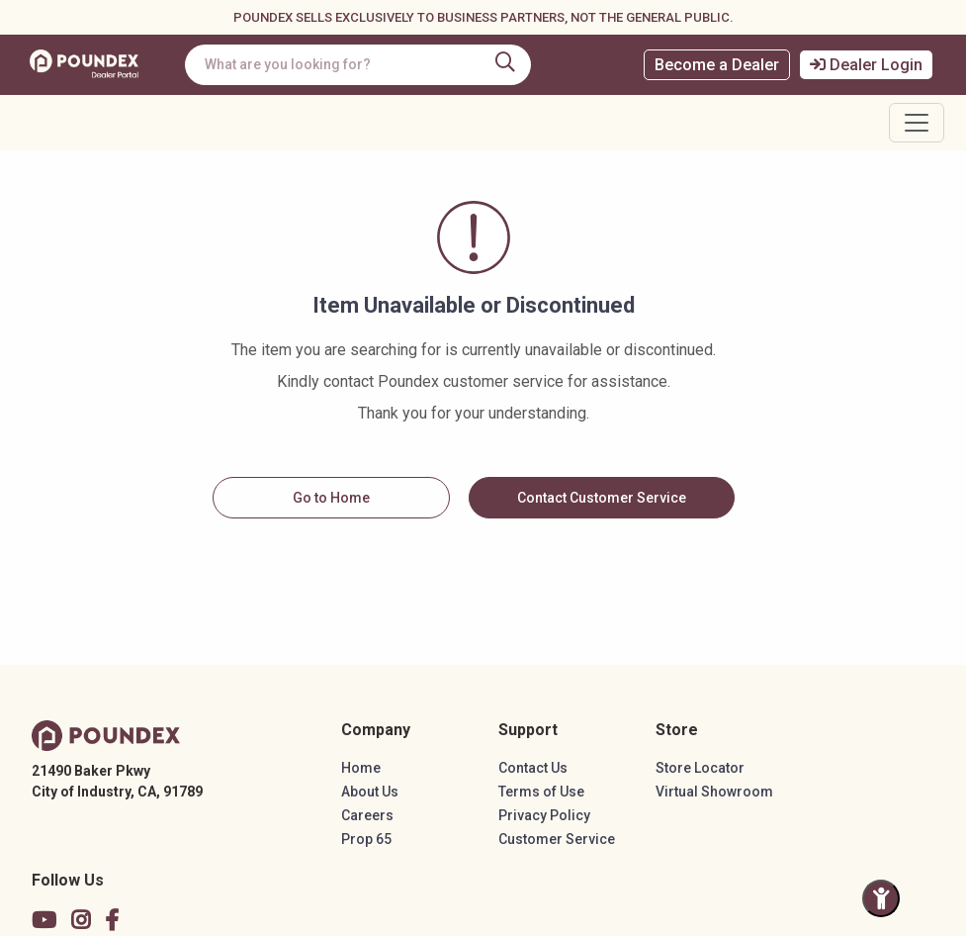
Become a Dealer (717, 64)
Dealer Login (866, 64)
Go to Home (331, 498)
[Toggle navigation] (916, 122)
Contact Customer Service (601, 498)
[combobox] (359, 65)
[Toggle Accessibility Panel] (881, 898)
